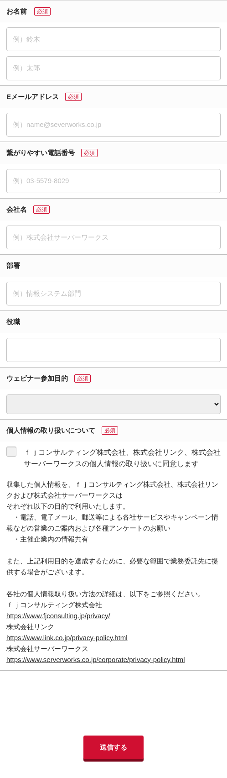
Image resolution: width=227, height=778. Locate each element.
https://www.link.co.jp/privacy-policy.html (67, 637)
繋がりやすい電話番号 (40, 153)
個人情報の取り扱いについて (50, 430)
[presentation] (113, 703)
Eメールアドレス (32, 96)
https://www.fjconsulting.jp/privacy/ (58, 616)
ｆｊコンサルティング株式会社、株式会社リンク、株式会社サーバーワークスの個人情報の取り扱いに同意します (122, 458)
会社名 (16, 209)
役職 (13, 322)
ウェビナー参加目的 (37, 378)
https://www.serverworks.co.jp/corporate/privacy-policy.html (95, 659)
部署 (13, 265)
